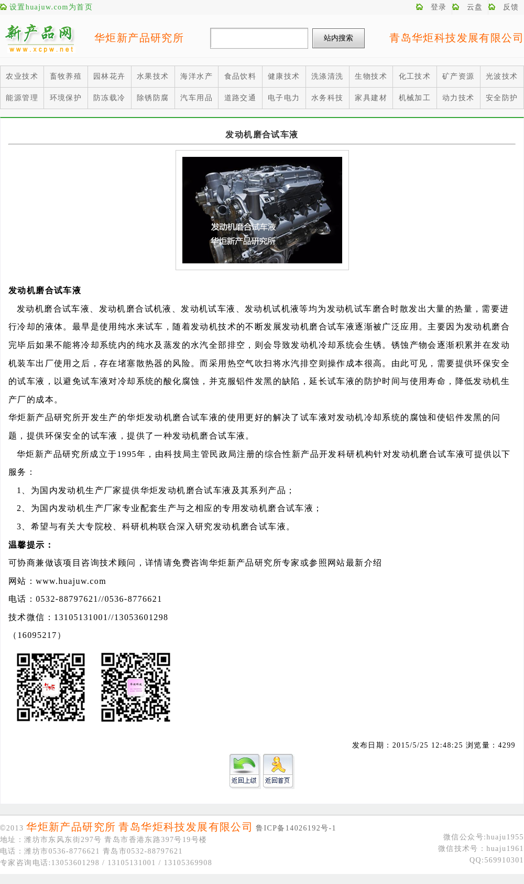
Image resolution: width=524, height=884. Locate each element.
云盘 (475, 7)
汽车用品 (196, 98)
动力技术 (458, 98)
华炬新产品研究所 (139, 38)
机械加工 (415, 98)
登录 (439, 7)
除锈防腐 (153, 98)
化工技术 (415, 76)
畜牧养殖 (66, 76)
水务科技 (327, 98)
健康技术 (284, 76)
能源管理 (22, 98)
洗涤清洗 (327, 76)
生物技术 (371, 76)
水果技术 (153, 76)
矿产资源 (458, 76)
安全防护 (502, 98)
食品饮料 (240, 76)
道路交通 (240, 98)
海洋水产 (196, 76)
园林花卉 (109, 76)
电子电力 (284, 98)
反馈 (511, 7)
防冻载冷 (109, 98)
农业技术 (22, 76)
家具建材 (371, 98)
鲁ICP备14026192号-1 (296, 828)
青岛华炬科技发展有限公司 (456, 38)
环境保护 (66, 98)
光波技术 (502, 76)
